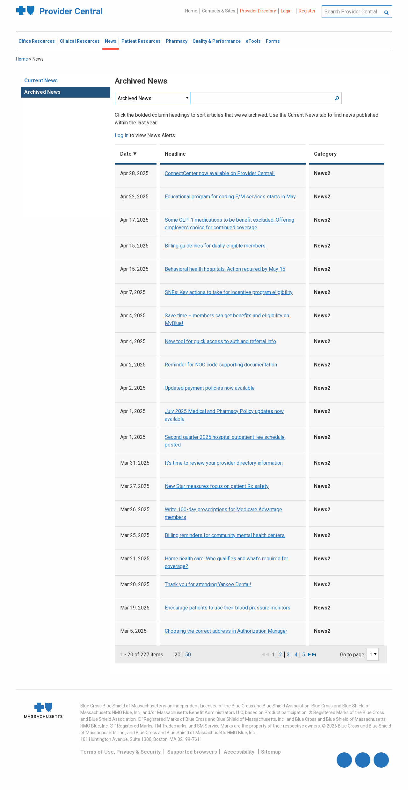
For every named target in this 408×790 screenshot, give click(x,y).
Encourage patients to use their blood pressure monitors (227, 608)
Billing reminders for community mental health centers (225, 535)
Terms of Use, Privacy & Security (120, 752)
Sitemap (271, 752)
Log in (121, 135)
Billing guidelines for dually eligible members (215, 246)
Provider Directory (258, 10)
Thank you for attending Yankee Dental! (208, 584)
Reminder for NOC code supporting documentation (221, 365)
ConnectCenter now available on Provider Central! (220, 173)
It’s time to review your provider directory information (224, 463)
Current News (41, 81)
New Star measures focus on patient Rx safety (217, 486)
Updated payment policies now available (210, 388)
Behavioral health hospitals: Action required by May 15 (225, 269)
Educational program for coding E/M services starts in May (230, 197)
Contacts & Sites (218, 10)
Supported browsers (192, 752)
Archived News (42, 92)
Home (191, 10)
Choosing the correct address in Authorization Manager (226, 631)
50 (188, 655)
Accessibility (239, 752)
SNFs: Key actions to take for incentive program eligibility (229, 292)
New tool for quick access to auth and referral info (220, 341)
